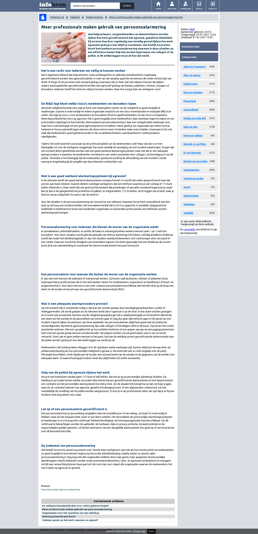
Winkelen (189, 204)
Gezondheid (190, 109)
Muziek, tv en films (194, 144)
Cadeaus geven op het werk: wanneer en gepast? (70, 520)
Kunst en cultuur (193, 135)
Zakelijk (75, 17)
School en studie (193, 178)
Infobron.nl (57, 17)
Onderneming (94, 17)
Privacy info (139, 531)
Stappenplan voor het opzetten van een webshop (70, 513)
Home (158, 9)
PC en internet (192, 152)
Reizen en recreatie (195, 161)
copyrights (189, 229)
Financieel (189, 101)
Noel (192, 29)
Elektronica (190, 83)
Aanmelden (185, 9)
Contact (213, 9)
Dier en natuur (192, 75)
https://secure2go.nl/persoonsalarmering (60, 489)
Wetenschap (191, 195)
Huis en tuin (190, 126)
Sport (186, 187)
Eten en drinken (192, 92)
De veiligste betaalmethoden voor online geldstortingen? (75, 505)
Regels (199, 9)
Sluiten (151, 531)
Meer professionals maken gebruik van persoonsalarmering (146, 17)
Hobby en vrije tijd (194, 118)
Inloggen (172, 9)
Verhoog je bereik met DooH (58, 516)
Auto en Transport (194, 66)
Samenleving (191, 169)
